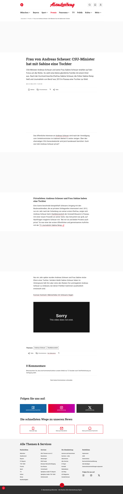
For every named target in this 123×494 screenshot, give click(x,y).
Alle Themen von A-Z (46, 453)
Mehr (97, 12)
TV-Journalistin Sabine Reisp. (50, 225)
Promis (53, 12)
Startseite (23, 18)
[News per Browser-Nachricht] (90, 429)
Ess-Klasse (44, 466)
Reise (21, 477)
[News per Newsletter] (61, 429)
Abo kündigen (86, 464)
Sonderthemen (66, 477)
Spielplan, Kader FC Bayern (48, 471)
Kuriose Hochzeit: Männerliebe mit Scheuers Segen (53, 295)
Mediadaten (65, 469)
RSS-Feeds (44, 461)
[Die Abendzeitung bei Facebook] (33, 408)
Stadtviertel (23, 456)
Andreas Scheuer (62, 136)
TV (73, 12)
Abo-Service (65, 461)
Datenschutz (85, 458)
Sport (44, 12)
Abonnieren (65, 458)
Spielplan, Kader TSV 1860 (48, 474)
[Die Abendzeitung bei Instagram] (61, 408)
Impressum (85, 453)
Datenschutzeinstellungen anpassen (92, 466)
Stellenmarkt (44, 477)
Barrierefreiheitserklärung (89, 461)
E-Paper (64, 464)
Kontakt (64, 466)
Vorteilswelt (44, 469)
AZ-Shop (64, 471)
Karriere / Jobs (66, 456)
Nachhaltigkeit (24, 479)
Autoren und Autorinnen (68, 453)
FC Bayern (23, 461)
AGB (83, 456)
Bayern (36, 12)
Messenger (44, 458)
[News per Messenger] (33, 429)
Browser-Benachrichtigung (48, 464)
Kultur (87, 12)
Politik (80, 12)
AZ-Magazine (65, 474)
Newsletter (44, 456)
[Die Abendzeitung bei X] (90, 408)
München (24, 12)
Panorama (63, 12)
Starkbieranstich (57, 214)
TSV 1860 (22, 464)
